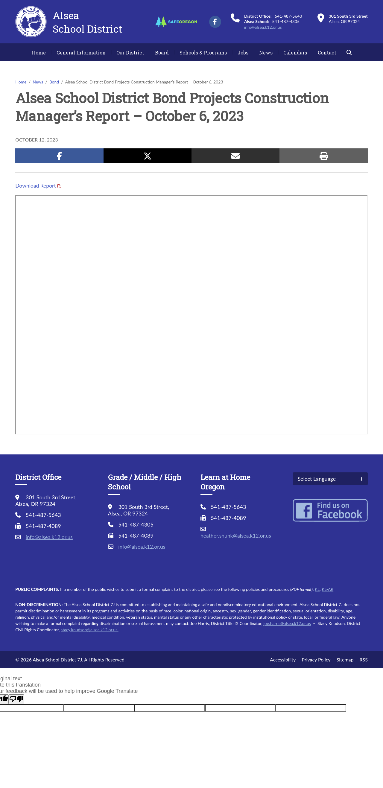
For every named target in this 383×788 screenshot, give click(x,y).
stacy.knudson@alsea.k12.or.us (89, 629)
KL (317, 589)
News (266, 52)
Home (39, 52)
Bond (54, 81)
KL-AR (327, 589)
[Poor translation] (16, 699)
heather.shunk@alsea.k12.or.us (236, 535)
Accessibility (283, 659)
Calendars (295, 52)
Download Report (36, 185)
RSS (363, 659)
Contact (327, 52)
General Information (81, 52)
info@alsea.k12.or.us (263, 27)
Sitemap (345, 659)
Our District (130, 52)
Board (162, 52)
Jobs (243, 52)
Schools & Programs (203, 52)
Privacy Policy (316, 659)
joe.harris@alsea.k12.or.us (287, 623)
